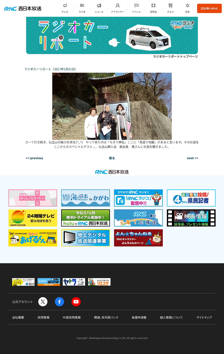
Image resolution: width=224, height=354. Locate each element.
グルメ (170, 11)
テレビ (65, 11)
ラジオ (82, 11)
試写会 (153, 11)
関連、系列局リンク (106, 317)
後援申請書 (139, 317)
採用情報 (43, 317)
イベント (136, 11)
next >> (192, 158)
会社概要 (18, 317)
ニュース (99, 11)
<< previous (34, 158)
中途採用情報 (72, 317)
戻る (112, 158)
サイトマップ (204, 317)
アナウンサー (118, 11)
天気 (187, 11)
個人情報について (171, 317)
